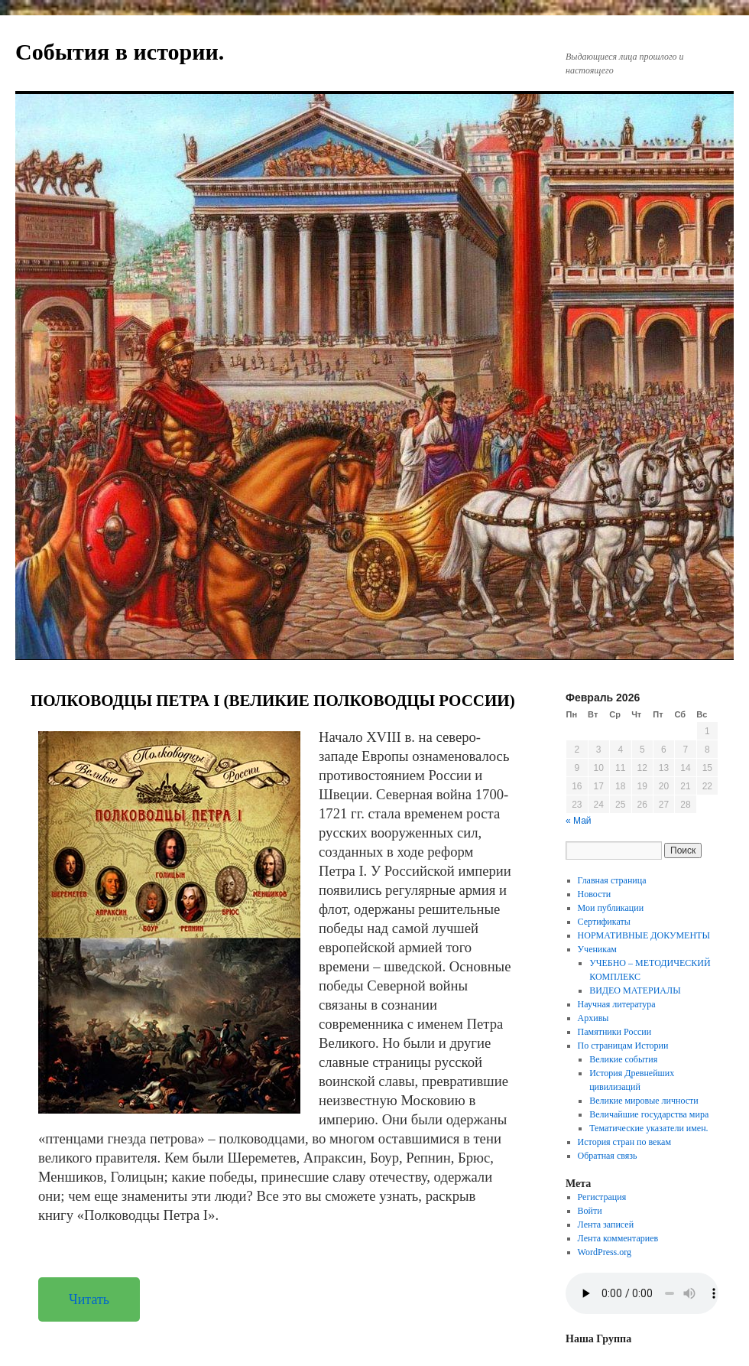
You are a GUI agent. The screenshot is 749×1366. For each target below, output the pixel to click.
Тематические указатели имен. (648, 1128)
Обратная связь (607, 1155)
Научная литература (617, 1004)
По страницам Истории (623, 1045)
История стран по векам (624, 1142)
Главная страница (612, 880)
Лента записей (606, 1224)
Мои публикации (611, 908)
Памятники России (615, 1031)
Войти (590, 1210)
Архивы (593, 1018)
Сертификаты (604, 921)
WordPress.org (604, 1252)
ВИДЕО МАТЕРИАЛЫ (634, 990)
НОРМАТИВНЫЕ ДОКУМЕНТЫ (644, 935)
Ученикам (597, 949)
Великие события (623, 1059)
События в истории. (119, 51)
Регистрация (602, 1197)
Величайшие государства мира (648, 1114)
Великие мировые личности (644, 1100)
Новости (594, 894)
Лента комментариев (618, 1238)
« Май (579, 820)
